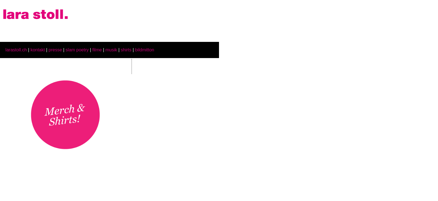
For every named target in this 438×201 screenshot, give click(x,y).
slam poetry (77, 49)
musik (111, 49)
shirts (126, 49)
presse (55, 49)
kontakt (37, 49)
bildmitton (144, 49)
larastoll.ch (16, 49)
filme (97, 49)
